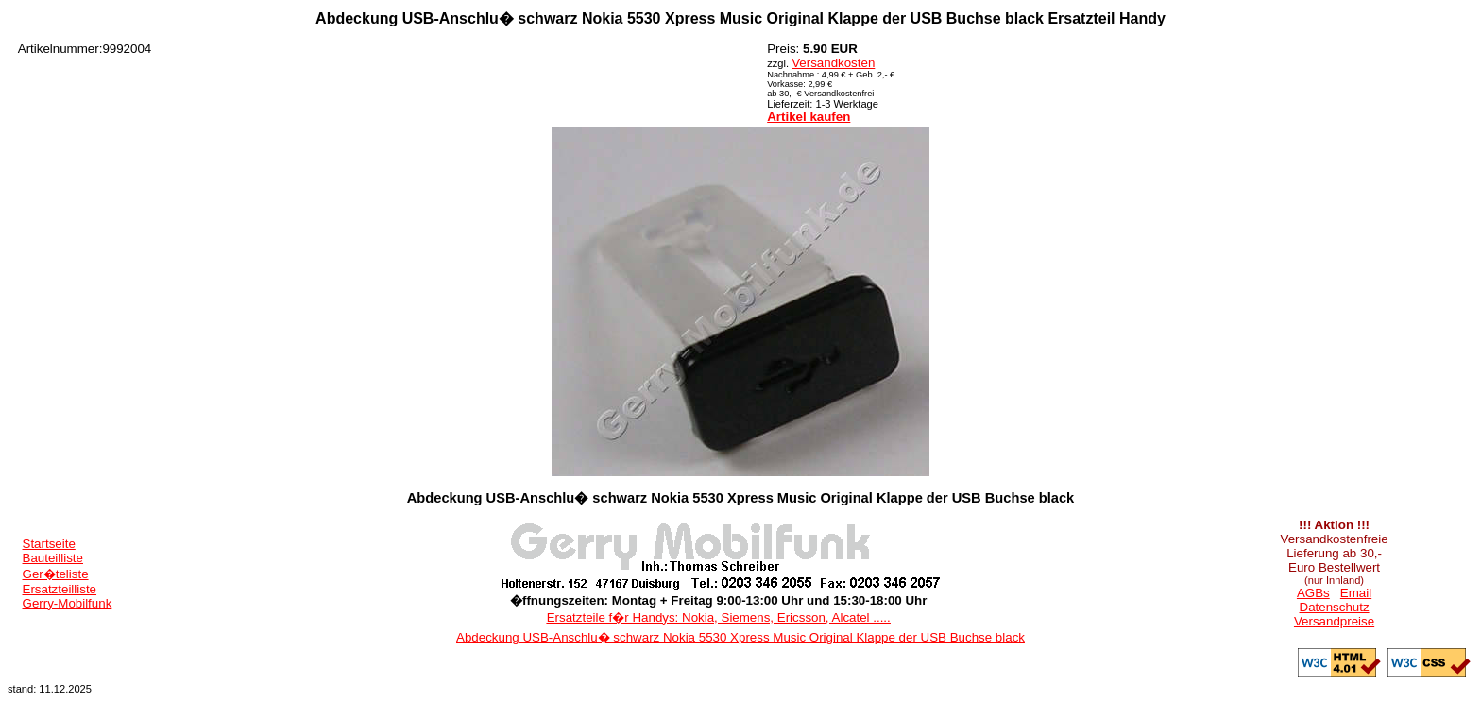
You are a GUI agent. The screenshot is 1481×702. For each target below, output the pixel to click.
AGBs (1313, 593)
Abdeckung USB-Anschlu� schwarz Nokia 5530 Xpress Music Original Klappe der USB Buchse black (740, 637)
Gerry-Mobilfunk (67, 603)
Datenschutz (1335, 607)
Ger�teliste (56, 574)
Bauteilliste (53, 558)
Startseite (49, 544)
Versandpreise (1334, 621)
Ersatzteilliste (60, 589)
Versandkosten (833, 63)
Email (1355, 593)
